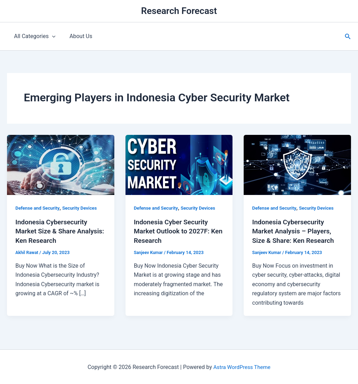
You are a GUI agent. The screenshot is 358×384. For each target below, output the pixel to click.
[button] (348, 36)
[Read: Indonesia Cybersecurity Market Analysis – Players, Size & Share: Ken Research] (297, 164)
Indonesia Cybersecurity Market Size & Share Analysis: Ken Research (53, 231)
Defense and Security (38, 208)
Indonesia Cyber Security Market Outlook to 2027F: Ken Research (174, 231)
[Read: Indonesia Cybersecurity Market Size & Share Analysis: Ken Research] (60, 164)
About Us (76, 36)
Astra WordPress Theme (242, 366)
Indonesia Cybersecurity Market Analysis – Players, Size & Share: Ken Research (295, 231)
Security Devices (83, 208)
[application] (50, 36)
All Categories (33, 36)
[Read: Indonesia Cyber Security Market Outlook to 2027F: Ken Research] (179, 164)
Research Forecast (179, 11)
